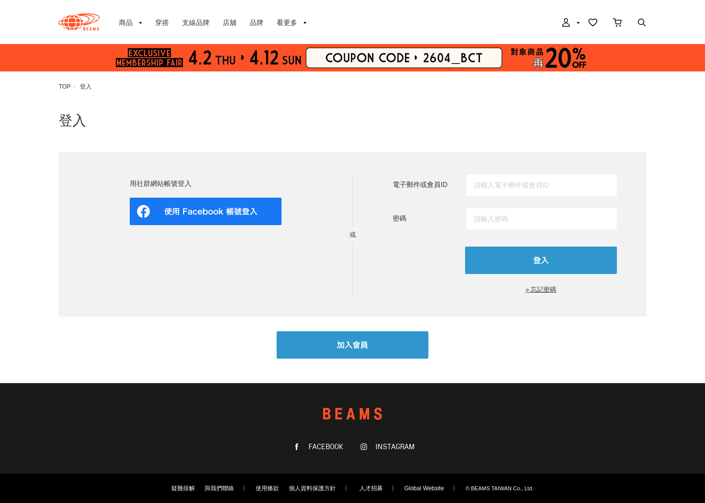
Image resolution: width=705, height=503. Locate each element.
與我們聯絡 (219, 488)
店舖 (229, 22)
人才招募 (371, 488)
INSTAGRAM (394, 447)
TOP (64, 86)
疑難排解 (183, 488)
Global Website (424, 488)
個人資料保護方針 (312, 488)
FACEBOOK (324, 447)
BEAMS (79, 22)
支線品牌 (196, 22)
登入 (86, 86)
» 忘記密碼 (541, 289)
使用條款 (267, 488)
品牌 (256, 22)
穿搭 (162, 22)
